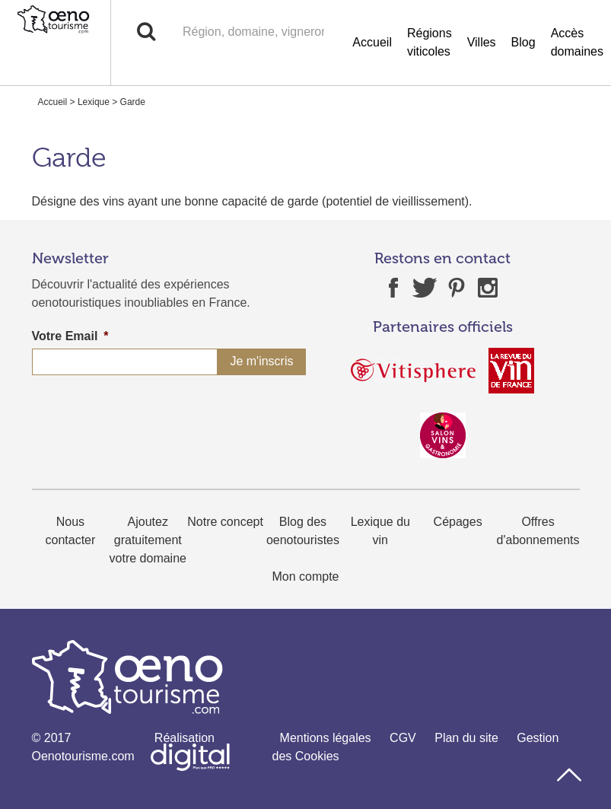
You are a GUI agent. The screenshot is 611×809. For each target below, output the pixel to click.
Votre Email (70, 336)
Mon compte (305, 576)
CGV (403, 737)
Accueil (372, 42)
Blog (523, 42)
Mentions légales (325, 737)
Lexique (94, 102)
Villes (481, 42)
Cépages (458, 521)
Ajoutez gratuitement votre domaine (148, 540)
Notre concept (225, 521)
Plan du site (466, 737)
